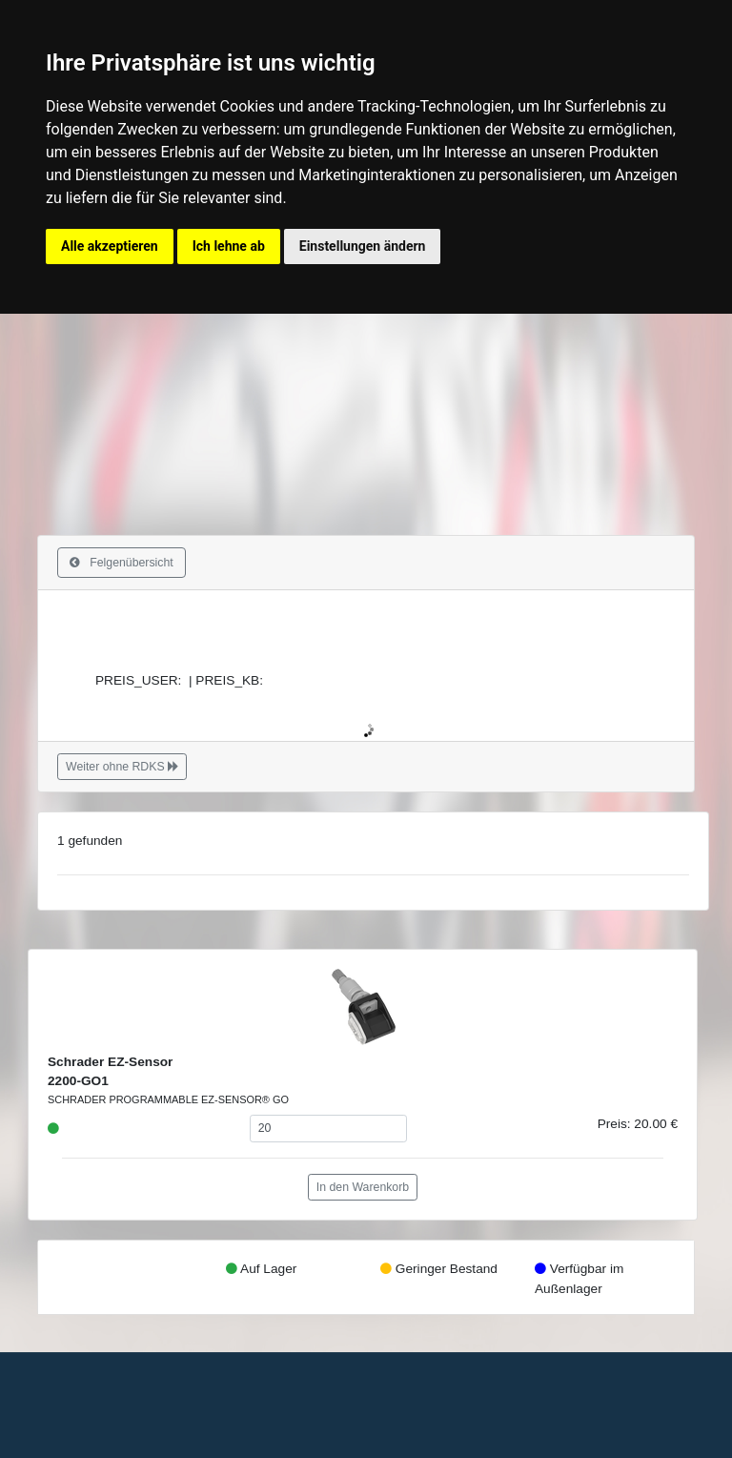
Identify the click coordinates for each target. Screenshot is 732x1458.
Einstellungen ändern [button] (362, 246)
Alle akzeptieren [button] (109, 246)
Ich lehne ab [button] (229, 246)
